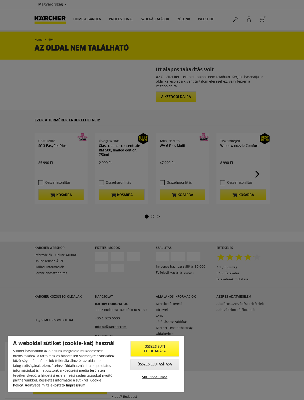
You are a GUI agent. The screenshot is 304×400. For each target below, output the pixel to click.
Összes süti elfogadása (155, 349)
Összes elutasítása (155, 364)
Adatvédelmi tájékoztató (45, 385)
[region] (96, 364)
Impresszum (75, 385)
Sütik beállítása (154, 377)
